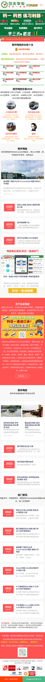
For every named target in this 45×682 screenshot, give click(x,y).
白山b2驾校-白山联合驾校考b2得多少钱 (27, 569)
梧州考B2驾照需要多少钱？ (28, 627)
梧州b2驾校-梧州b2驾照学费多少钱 (28, 206)
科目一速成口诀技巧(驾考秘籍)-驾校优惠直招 (21, 276)
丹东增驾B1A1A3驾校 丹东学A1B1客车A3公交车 (28, 606)
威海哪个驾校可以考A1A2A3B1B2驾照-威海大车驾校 (27, 549)
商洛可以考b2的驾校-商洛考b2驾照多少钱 (27, 511)
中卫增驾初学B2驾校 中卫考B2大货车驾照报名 (27, 588)
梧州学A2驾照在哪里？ (34, 625)
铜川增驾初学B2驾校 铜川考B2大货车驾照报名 (27, 530)
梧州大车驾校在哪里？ (9, 627)
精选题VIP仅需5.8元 (33, 679)
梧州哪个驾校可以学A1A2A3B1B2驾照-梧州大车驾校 (22, 182)
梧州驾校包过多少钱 (25, 446)
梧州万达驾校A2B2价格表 (27, 238)
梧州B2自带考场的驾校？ (21, 623)
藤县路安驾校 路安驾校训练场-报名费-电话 (32, 425)
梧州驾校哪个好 (23, 223)
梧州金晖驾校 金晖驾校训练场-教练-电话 (28, 478)
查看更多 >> (22, 376)
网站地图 (28, 663)
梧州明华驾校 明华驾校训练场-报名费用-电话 (10, 425)
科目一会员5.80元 (11, 679)
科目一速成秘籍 (22, 290)
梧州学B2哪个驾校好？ (16, 625)
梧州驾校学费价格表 (25, 462)
